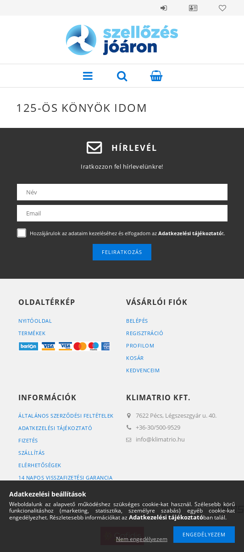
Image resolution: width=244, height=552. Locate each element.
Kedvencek (222, 8)
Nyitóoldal (35, 320)
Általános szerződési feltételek (66, 415)
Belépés (164, 8)
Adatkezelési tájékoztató (55, 428)
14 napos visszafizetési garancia (65, 477)
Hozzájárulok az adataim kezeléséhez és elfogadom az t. (127, 233)
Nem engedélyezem (141, 539)
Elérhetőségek (39, 465)
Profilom (140, 345)
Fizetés (28, 440)
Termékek (31, 333)
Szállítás (31, 452)
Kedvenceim (143, 370)
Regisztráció (144, 333)
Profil (193, 8)
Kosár (135, 357)
